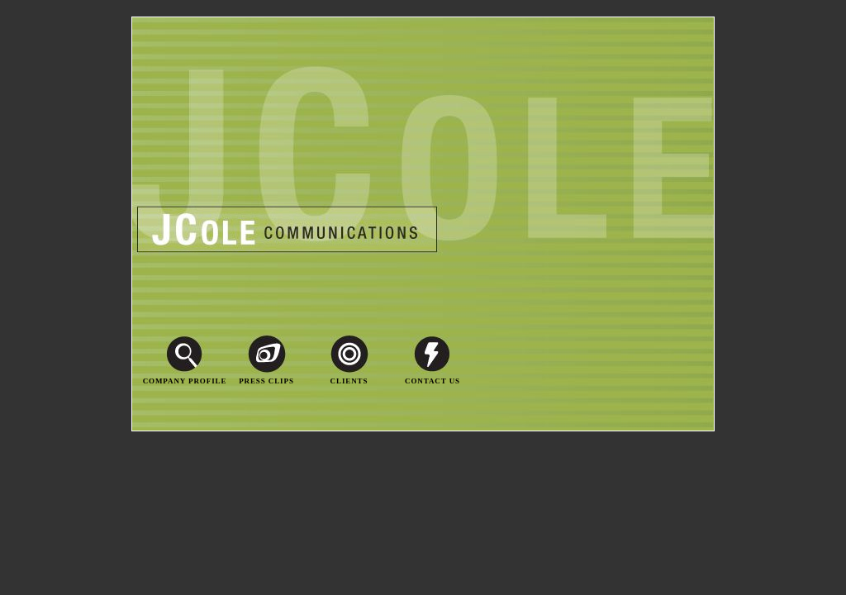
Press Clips (266, 381)
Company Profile (185, 381)
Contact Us (432, 381)
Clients (349, 381)
